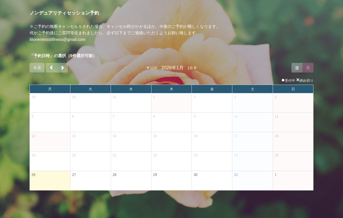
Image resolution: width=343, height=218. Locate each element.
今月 (37, 68)
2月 (191, 67)
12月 (152, 67)
